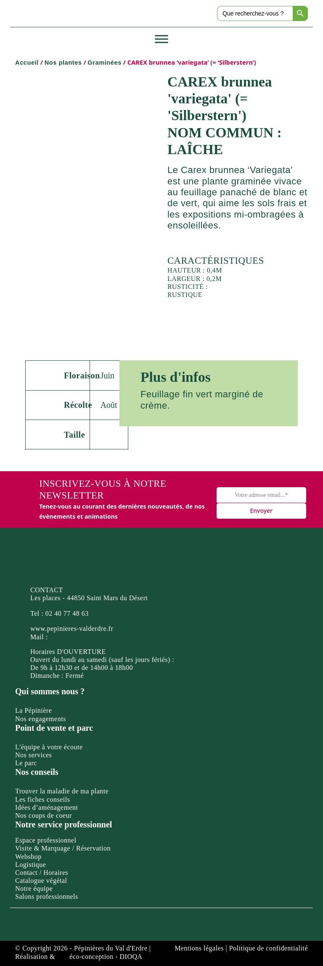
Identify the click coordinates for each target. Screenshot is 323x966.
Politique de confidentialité (268, 948)
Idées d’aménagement (46, 807)
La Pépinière (33, 710)
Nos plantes (63, 62)
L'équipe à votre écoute (49, 747)
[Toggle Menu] (161, 39)
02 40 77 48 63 (67, 613)
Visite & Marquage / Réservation (63, 848)
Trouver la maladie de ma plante (62, 791)
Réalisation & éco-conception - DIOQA (79, 956)
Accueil (27, 62)
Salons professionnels (46, 896)
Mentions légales (199, 948)
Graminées (104, 62)
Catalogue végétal (41, 880)
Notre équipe (34, 888)
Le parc (26, 762)
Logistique (30, 864)
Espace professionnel (46, 840)
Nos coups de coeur (43, 815)
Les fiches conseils (42, 799)
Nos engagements (40, 718)
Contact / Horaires (41, 872)
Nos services (33, 755)
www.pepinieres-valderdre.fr (71, 628)
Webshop (28, 856)
